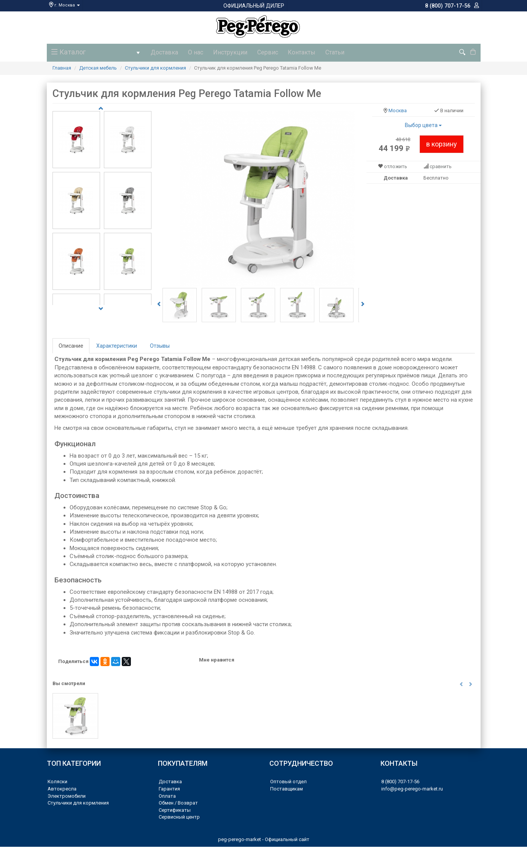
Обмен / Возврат (178, 802)
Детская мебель (98, 67)
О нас (192, 52)
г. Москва (64, 5)
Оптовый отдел (288, 781)
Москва (397, 110)
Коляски (57, 781)
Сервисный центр (179, 816)
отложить (395, 166)
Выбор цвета (423, 124)
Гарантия (169, 787)
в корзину (441, 143)
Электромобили (67, 795)
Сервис (260, 52)
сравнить (441, 166)
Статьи (323, 52)
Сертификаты (175, 809)
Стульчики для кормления (155, 67)
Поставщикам (286, 787)
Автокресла (62, 787)
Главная (62, 67)
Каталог (96, 53)
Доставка (163, 52)
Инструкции (225, 52)
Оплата (167, 795)
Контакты (292, 52)
